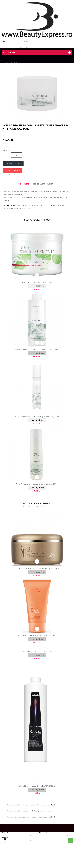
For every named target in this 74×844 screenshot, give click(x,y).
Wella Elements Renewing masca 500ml (37, 282)
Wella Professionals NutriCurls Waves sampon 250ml (37, 484)
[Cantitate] (16, 155)
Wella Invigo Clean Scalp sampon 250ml (37, 651)
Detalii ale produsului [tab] (43, 184)
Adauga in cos (13, 163)
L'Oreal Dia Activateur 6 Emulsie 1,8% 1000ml (37, 786)
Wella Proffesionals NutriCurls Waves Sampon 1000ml (37, 349)
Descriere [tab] (24, 184)
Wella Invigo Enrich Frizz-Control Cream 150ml (37, 635)
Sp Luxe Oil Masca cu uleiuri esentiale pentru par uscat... (37, 568)
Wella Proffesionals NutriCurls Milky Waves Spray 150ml (37, 417)
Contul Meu (24, 41)
